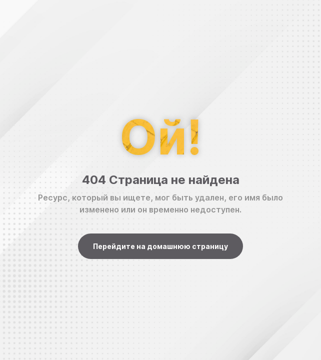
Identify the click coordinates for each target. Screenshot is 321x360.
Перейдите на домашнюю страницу (160, 246)
